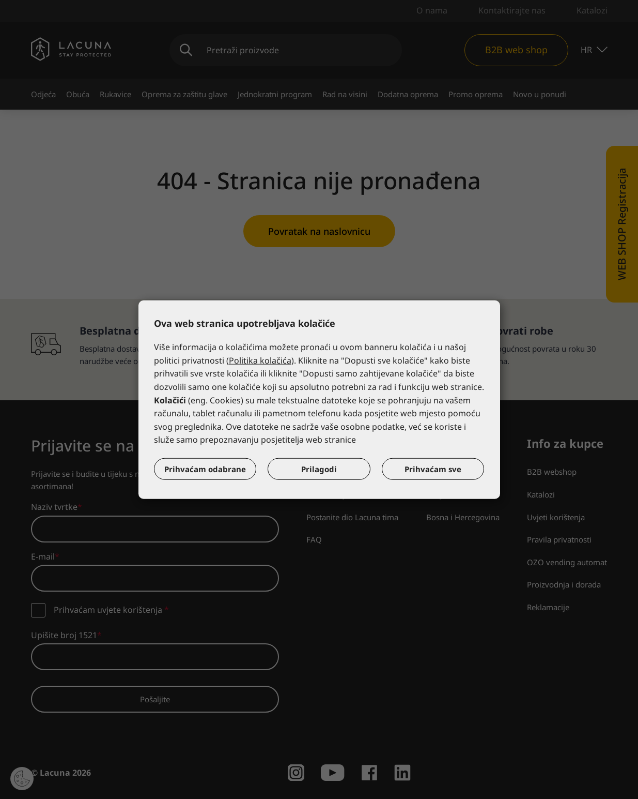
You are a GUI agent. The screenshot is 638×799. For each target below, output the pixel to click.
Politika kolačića (260, 360)
